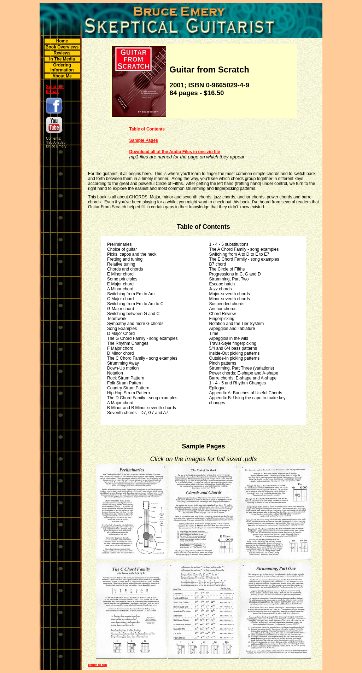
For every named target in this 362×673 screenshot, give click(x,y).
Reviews (61, 53)
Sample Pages (143, 140)
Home (62, 41)
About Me (62, 76)
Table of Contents (147, 129)
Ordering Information (62, 67)
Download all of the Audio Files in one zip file (174, 151)
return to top (97, 665)
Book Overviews (62, 47)
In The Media (62, 59)
